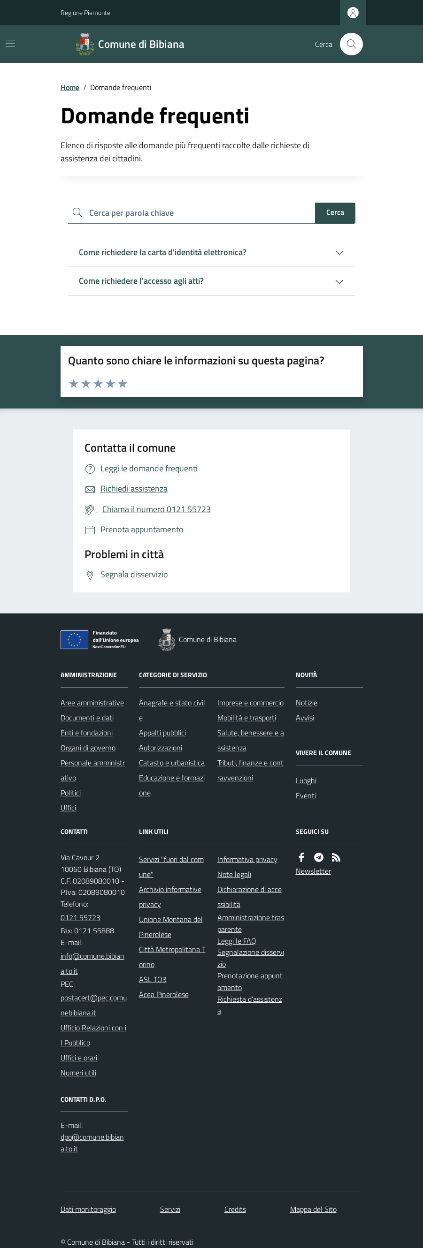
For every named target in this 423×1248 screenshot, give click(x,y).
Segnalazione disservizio (250, 957)
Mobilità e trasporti (246, 717)
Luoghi (306, 780)
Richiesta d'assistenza (249, 1004)
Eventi (306, 795)
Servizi (170, 1209)
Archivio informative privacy (170, 897)
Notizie (306, 702)
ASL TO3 (153, 979)
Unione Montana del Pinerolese (171, 927)
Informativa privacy (247, 859)
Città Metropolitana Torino (172, 957)
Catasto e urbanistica (172, 762)
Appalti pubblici (162, 732)
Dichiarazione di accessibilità (249, 897)
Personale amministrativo (93, 770)
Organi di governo (88, 747)
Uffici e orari (79, 1057)
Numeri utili (78, 1072)
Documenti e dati (87, 717)
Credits (235, 1209)
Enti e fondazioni (87, 732)
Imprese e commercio (250, 702)
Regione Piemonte (85, 12)
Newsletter (313, 871)
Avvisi (305, 717)
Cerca (335, 212)
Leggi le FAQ (236, 940)
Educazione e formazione (172, 785)
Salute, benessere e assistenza (250, 740)
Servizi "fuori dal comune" (171, 867)
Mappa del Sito (313, 1209)
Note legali (234, 874)
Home (70, 87)
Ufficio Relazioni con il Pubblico (93, 1035)
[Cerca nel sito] (347, 44)
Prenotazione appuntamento (250, 981)
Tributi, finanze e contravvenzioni (250, 770)
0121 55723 (80, 917)
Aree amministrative (92, 702)
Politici (71, 792)
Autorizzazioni (160, 747)
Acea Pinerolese (164, 994)
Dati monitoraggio (88, 1209)
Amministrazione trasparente (250, 923)
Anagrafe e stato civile (172, 710)
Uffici (68, 807)
